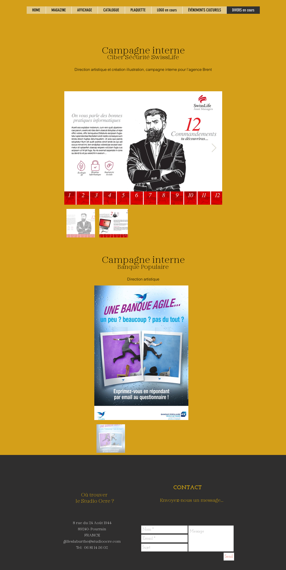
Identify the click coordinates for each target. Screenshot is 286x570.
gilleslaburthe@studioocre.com (92, 541)
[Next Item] (214, 148)
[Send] (229, 556)
